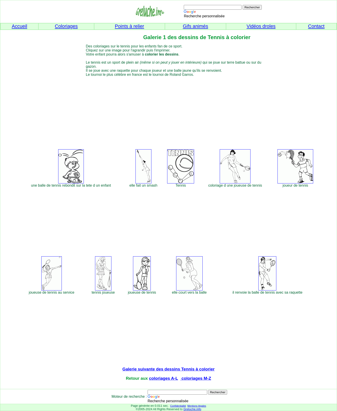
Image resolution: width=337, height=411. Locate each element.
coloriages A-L (163, 378)
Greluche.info (192, 409)
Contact (316, 26)
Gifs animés (195, 26)
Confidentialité (178, 405)
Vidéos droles (261, 26)
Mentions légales (196, 405)
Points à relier (129, 26)
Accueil (19, 26)
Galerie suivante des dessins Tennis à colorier (168, 369)
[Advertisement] (177, 112)
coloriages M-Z (195, 378)
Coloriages (66, 26)
